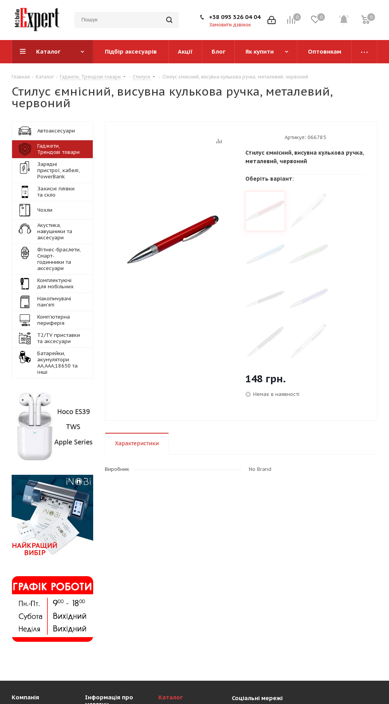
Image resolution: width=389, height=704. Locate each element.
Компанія (25, 697)
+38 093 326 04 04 (234, 17)
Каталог (170, 697)
